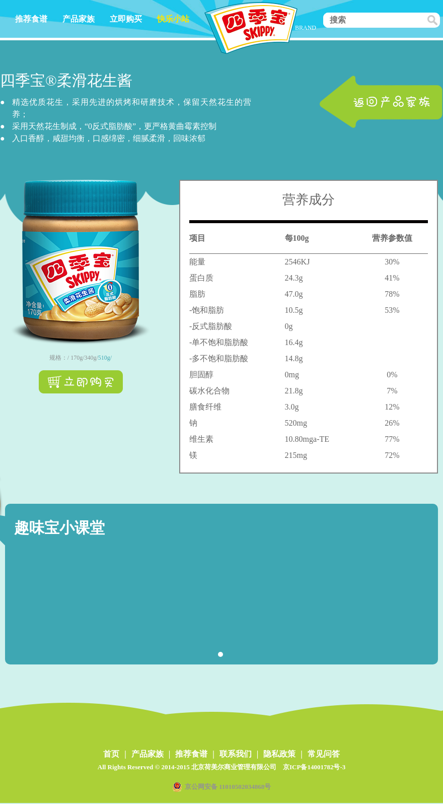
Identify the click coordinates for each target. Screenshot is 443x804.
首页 (111, 754)
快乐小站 (173, 19)
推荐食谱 (31, 19)
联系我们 (235, 754)
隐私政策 (279, 754)
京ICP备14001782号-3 (314, 767)
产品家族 (78, 19)
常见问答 (324, 754)
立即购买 (126, 19)
